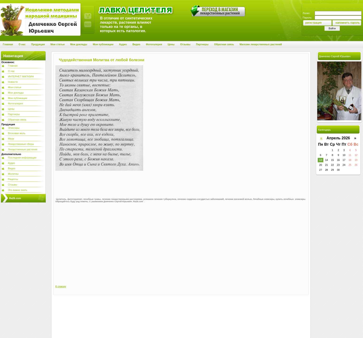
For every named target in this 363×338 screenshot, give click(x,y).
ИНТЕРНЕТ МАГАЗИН (21, 76)
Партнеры (14, 114)
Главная (13, 65)
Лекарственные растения (22, 149)
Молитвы (13, 173)
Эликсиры (13, 127)
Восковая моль (16, 133)
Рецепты (13, 179)
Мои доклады (16, 92)
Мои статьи (14, 87)
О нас (11, 71)
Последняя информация (22, 157)
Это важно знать (17, 190)
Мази (11, 138)
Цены (11, 108)
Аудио (11, 163)
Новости (13, 81)
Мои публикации (17, 98)
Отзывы (12, 184)
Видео (11, 168)
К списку (60, 286)
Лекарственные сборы (21, 144)
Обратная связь (17, 119)
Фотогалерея (15, 103)
